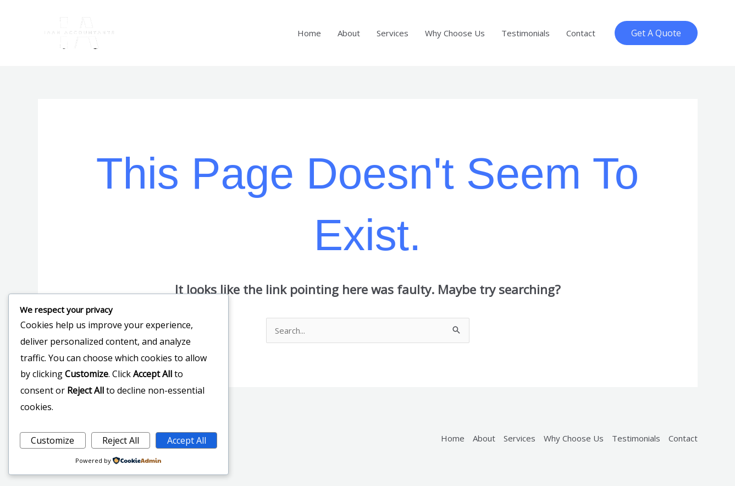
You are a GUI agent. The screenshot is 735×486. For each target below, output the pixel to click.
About (349, 32)
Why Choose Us (455, 32)
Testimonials (525, 32)
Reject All (120, 440)
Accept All (186, 440)
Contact (580, 32)
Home (309, 32)
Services (392, 32)
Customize (52, 440)
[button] (656, 33)
